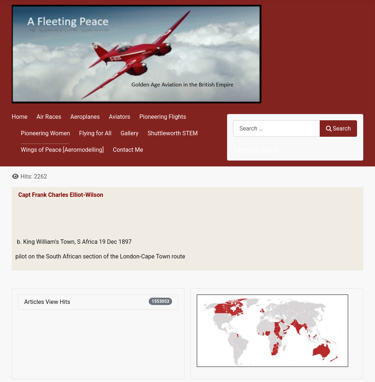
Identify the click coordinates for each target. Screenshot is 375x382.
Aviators (119, 116)
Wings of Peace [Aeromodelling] (62, 149)
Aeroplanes (85, 116)
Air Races (49, 116)
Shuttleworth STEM (173, 133)
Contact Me (128, 149)
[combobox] (276, 128)
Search (338, 128)
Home (19, 116)
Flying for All (95, 133)
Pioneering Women (45, 133)
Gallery (129, 133)
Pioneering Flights (162, 116)
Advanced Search (256, 149)
